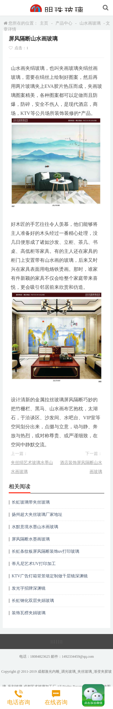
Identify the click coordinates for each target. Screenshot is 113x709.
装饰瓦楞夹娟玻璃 (29, 613)
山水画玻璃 (90, 23)
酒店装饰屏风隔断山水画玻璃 (81, 467)
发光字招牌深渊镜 (29, 588)
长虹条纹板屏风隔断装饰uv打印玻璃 (45, 551)
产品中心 (63, 23)
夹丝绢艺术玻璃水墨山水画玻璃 (32, 467)
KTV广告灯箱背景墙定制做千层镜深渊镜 (50, 576)
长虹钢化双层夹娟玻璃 (33, 600)
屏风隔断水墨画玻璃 (31, 539)
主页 (44, 23)
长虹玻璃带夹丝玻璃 (31, 502)
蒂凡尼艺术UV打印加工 (34, 563)
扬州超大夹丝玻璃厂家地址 (37, 514)
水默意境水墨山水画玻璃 (35, 527)
